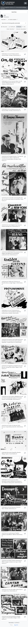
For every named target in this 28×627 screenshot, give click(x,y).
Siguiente (16, 625)
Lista (23, 26)
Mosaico (19, 26)
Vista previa (4, 26)
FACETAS (14, 12)
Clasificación (12, 26)
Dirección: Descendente (21, 29)
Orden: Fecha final (10, 29)
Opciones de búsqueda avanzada (11, 23)
